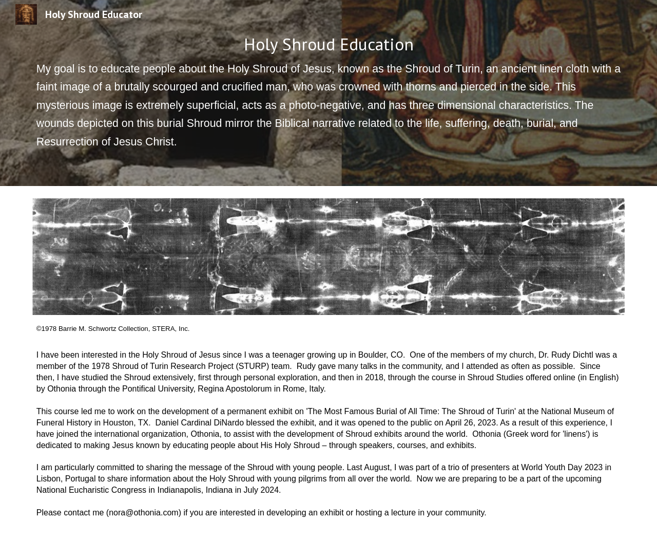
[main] (328, 93)
